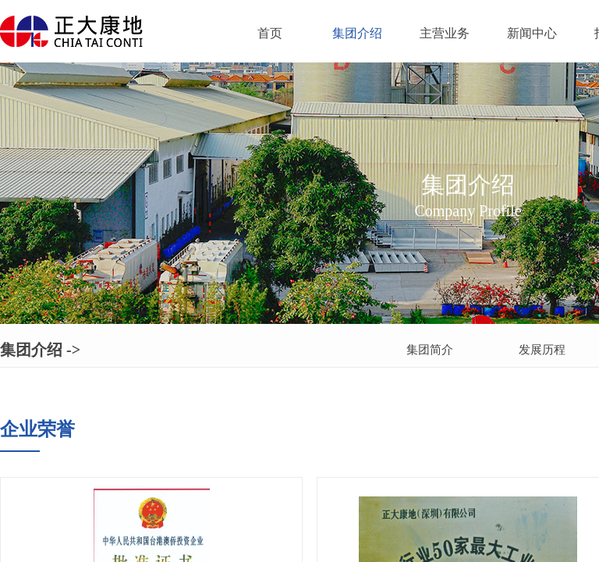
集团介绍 (357, 33)
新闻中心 (532, 33)
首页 (269, 33)
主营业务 (445, 33)
